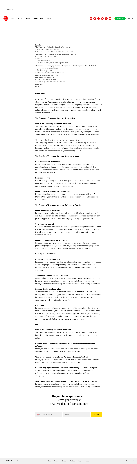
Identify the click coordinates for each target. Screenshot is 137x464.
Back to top (130, 461)
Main (12, 18)
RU (133, 18)
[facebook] (94, 18)
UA (129, 18)
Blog (41, 18)
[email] (110, 18)
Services (27, 18)
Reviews (35, 18)
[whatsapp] (102, 18)
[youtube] (98, 18)
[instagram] (91, 18)
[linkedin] (106, 18)
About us (19, 18)
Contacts (48, 18)
